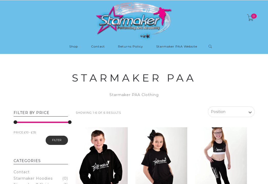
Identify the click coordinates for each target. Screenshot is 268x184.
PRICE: (19, 132)
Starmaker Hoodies (33, 178)
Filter (57, 140)
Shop (73, 46)
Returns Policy (130, 46)
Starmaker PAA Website (176, 46)
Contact (98, 46)
